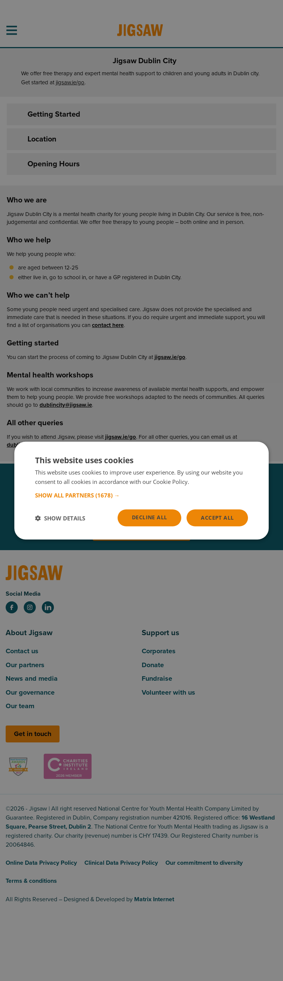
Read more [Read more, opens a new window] (205, 481)
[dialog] (141, 490)
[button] (141, 495)
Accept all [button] (217, 517)
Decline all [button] (149, 517)
